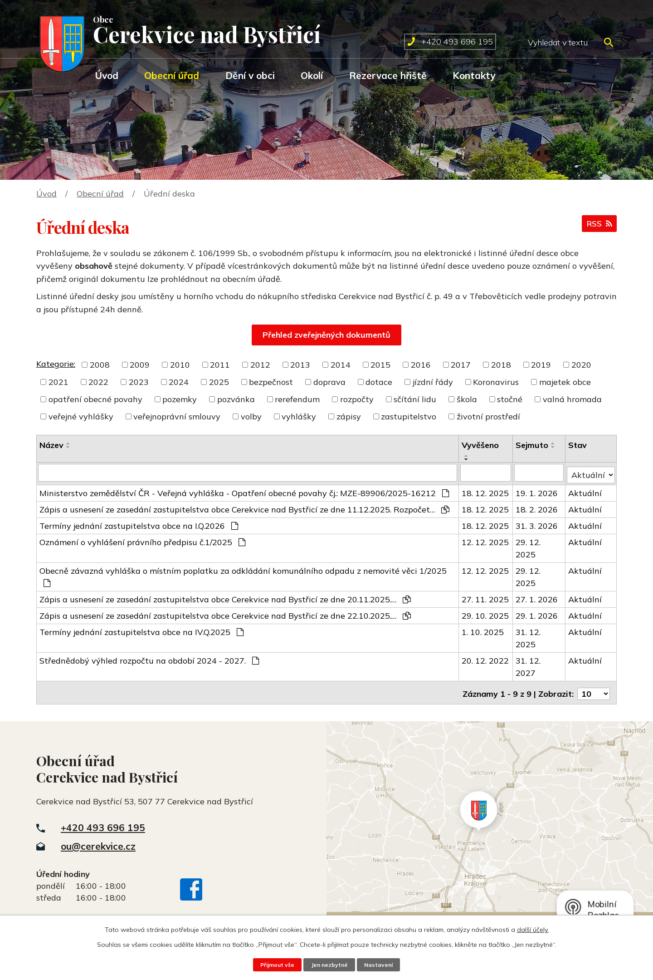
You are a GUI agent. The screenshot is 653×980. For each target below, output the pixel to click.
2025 (219, 382)
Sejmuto (532, 445)
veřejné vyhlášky (81, 416)
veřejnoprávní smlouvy (176, 416)
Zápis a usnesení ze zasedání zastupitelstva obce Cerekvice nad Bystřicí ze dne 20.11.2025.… (225, 597)
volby (251, 416)
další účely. (533, 930)
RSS (598, 225)
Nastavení (380, 964)
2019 (541, 364)
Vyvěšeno (480, 445)
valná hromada (572, 399)
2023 (139, 382)
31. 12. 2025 (528, 636)
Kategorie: (55, 364)
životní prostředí (488, 416)
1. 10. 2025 (483, 630)
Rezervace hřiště (388, 75)
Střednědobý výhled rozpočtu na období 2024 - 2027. (149, 658)
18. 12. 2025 (485, 491)
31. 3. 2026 (537, 523)
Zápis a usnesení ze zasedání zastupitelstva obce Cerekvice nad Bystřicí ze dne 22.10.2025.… (225, 613)
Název (51, 445)
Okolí (312, 75)
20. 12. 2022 (485, 658)
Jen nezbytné (329, 964)
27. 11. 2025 (485, 597)
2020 (581, 364)
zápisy (348, 416)
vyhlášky (299, 416)
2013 (300, 364)
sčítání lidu (415, 399)
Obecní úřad (171, 75)
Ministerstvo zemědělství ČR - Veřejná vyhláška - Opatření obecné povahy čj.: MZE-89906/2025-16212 (244, 491)
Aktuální (585, 491)
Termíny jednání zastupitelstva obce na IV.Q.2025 (141, 630)
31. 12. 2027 (528, 664)
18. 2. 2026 (537, 507)
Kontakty (474, 75)
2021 (58, 382)
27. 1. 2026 (537, 597)
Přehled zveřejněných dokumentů (326, 335)
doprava (329, 382)
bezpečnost (271, 382)
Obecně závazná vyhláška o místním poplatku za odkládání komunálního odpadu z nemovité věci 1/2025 (243, 574)
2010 (180, 364)
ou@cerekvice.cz (98, 841)
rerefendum (297, 399)
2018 (501, 364)
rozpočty (357, 399)
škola (467, 399)
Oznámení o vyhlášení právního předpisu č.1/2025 (142, 540)
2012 (260, 364)
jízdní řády (433, 382)
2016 (421, 364)
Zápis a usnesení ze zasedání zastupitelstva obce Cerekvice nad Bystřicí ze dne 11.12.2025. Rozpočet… (244, 507)
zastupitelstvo (408, 416)
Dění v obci (250, 75)
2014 (341, 364)
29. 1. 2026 (537, 613)
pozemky (179, 399)
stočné (509, 399)
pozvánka (236, 399)
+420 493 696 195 (103, 823)
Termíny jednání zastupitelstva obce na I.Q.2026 (138, 523)
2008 (100, 364)
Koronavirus (496, 382)
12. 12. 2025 (485, 540)
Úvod (106, 75)
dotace (378, 382)
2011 (220, 364)
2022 (98, 382)
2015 (380, 364)
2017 (461, 364)
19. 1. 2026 (537, 491)
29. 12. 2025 (528, 546)
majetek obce (565, 382)
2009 (140, 364)
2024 (179, 382)
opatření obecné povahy (95, 399)
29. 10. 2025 (485, 613)
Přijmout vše (275, 964)
